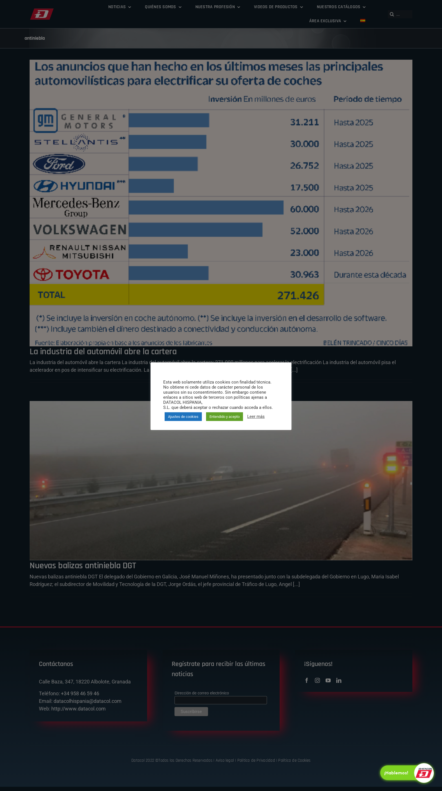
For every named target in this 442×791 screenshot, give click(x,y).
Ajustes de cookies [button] (183, 417)
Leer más (256, 416)
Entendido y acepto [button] (224, 417)
